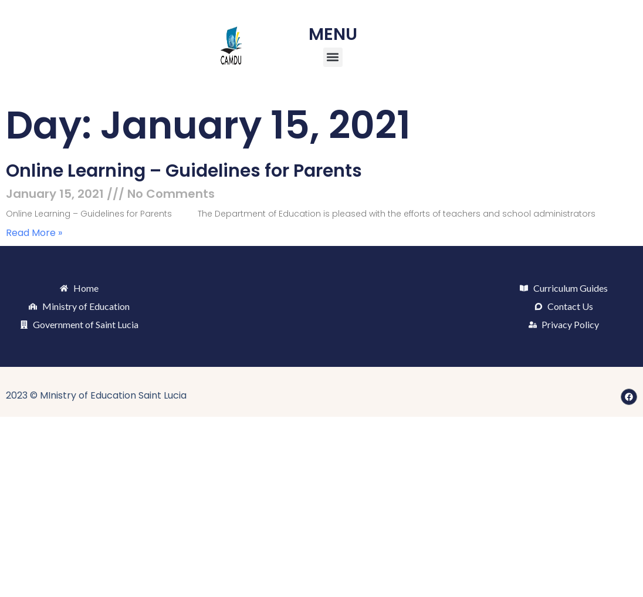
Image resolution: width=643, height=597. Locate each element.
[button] (333, 57)
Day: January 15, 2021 (208, 125)
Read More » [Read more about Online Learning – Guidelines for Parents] (34, 233)
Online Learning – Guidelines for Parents (184, 170)
